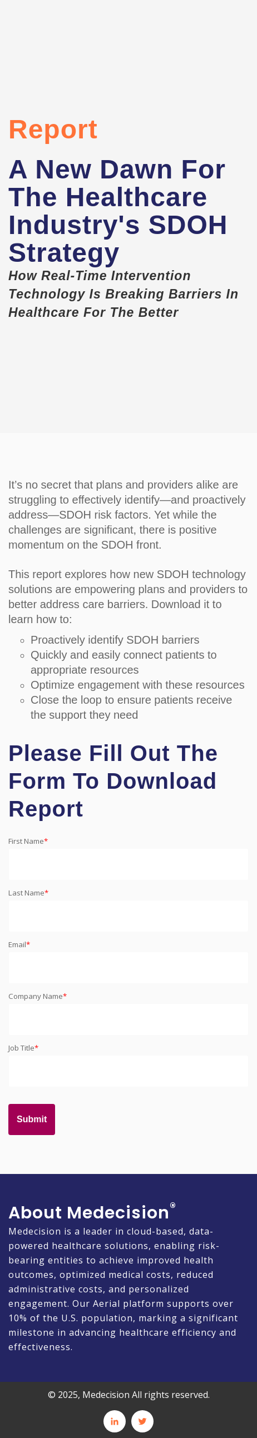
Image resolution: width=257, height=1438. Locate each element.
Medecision (34, 1231)
